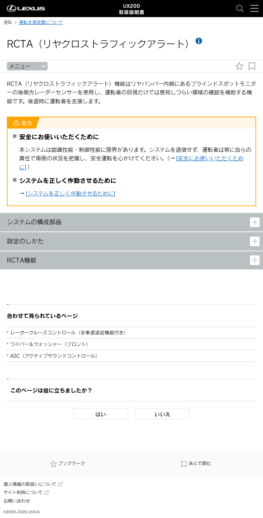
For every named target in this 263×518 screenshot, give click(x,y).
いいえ (162, 414)
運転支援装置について (41, 22)
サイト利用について (26, 492)
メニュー (19, 66)
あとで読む (195, 464)
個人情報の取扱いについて (32, 484)
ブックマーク (67, 464)
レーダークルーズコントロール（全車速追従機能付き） (69, 332)
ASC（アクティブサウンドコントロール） (55, 356)
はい (100, 414)
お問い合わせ (16, 501)
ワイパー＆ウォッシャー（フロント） (50, 344)
